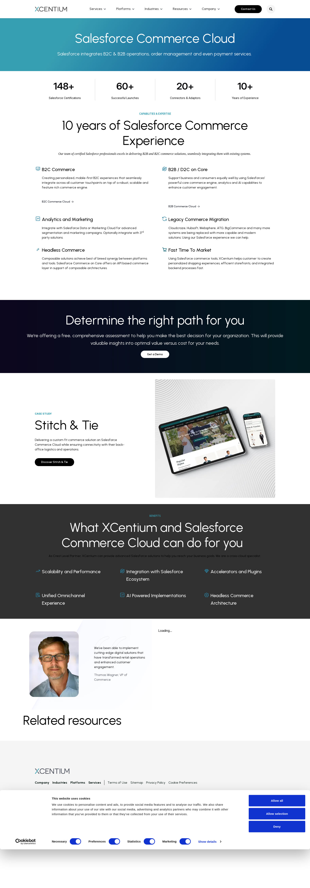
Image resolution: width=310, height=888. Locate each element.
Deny (277, 865)
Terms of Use (117, 782)
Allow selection (277, 852)
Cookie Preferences (182, 782)
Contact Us (248, 9)
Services (96, 9)
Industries (152, 9)
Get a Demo (155, 354)
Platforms (123, 9)
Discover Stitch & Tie (54, 462)
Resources (180, 9)
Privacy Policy (155, 782)
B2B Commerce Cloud (184, 206)
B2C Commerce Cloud (58, 201)
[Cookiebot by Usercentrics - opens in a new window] (25, 880)
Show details (207, 880)
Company (209, 9)
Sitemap (136, 782)
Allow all (277, 839)
